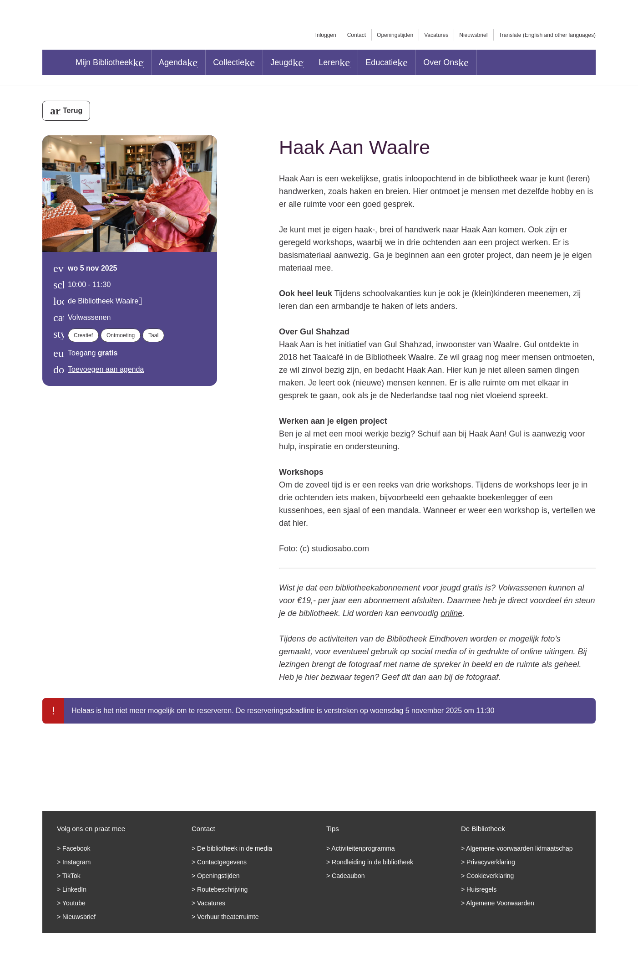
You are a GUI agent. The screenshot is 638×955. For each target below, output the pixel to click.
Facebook (76, 848)
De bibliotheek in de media (234, 848)
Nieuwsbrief (473, 35)
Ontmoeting (120, 335)
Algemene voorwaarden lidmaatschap (519, 848)
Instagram (76, 862)
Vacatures (436, 35)
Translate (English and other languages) (547, 35)
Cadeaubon (348, 875)
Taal (153, 335)
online (451, 613)
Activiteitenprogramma (363, 848)
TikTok (71, 875)
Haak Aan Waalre (354, 147)
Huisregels (481, 889)
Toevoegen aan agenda (106, 369)
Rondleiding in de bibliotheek (372, 862)
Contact (356, 35)
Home (55, 62)
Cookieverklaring (490, 875)
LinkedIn (74, 889)
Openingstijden (395, 35)
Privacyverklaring (490, 862)
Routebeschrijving (222, 889)
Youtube (74, 903)
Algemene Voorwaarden (500, 903)
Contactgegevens (222, 862)
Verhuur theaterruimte (227, 916)
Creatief (83, 335)
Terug (72, 110)
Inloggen (325, 35)
